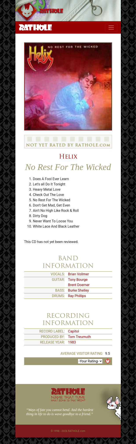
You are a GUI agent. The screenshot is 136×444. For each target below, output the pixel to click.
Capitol (73, 331)
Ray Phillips (77, 296)
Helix (68, 156)
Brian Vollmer (78, 274)
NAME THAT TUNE (68, 398)
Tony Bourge (78, 280)
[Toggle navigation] (111, 27)
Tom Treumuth (79, 337)
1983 (72, 342)
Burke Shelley (78, 290)
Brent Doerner (79, 285)
